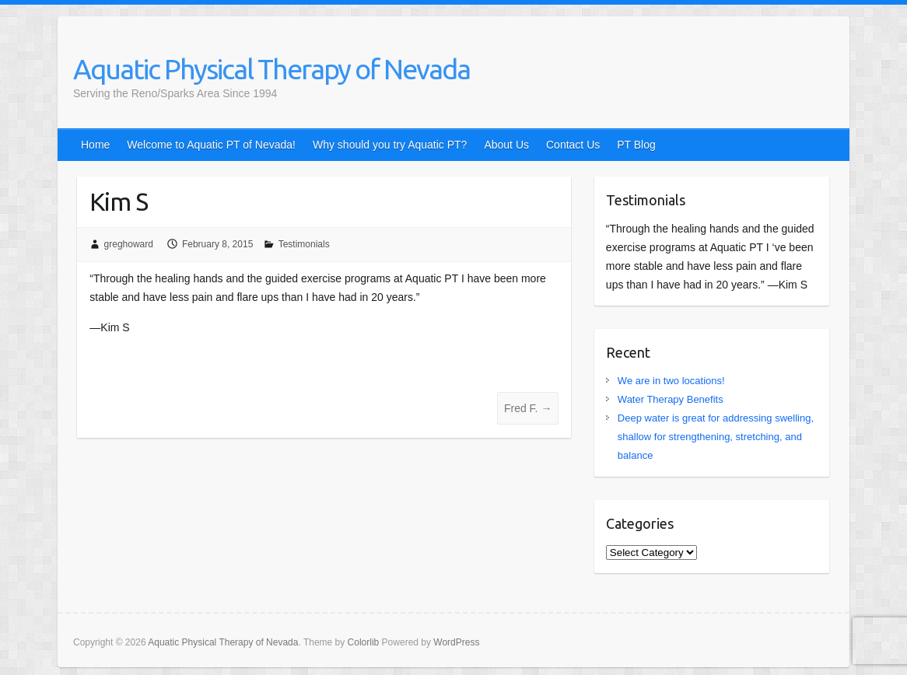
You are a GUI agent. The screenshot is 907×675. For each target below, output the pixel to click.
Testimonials (304, 244)
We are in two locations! (671, 380)
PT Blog (636, 144)
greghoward (128, 244)
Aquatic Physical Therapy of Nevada (271, 69)
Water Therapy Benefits (670, 399)
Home (95, 144)
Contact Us (573, 144)
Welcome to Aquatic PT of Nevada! (211, 144)
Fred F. (528, 408)
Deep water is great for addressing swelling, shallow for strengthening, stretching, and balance (716, 436)
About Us (506, 144)
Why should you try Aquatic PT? (390, 144)
